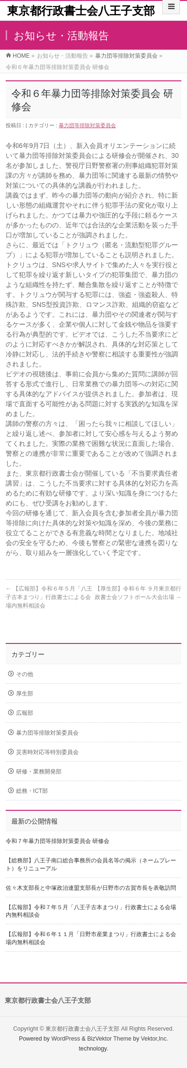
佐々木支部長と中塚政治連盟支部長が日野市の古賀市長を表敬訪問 (91, 888)
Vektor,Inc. (155, 1038)
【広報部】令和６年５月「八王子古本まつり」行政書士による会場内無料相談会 (49, 597)
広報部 (24, 713)
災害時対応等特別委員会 (47, 752)
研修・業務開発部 (39, 771)
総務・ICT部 (32, 791)
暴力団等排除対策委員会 (87, 125)
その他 (24, 674)
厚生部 (24, 693)
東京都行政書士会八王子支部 (81, 10)
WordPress (65, 1038)
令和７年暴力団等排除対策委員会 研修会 (57, 841)
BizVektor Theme (109, 1038)
